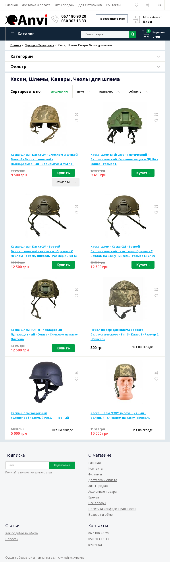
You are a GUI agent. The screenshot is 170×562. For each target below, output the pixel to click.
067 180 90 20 (73, 16)
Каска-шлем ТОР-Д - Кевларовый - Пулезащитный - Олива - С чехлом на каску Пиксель (44, 334)
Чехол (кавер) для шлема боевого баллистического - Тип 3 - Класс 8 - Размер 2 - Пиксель (124, 334)
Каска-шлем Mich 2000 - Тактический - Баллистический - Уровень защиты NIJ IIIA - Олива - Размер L (124, 159)
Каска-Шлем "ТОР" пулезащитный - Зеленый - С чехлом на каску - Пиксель (120, 415)
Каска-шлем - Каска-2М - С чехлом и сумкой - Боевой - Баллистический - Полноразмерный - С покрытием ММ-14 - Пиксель (45, 159)
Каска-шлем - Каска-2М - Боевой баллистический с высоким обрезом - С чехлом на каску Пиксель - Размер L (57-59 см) (123, 251)
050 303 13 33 (73, 20)
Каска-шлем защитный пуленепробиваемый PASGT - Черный (40, 415)
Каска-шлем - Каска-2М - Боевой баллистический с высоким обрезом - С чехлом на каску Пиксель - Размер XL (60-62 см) (44, 251)
